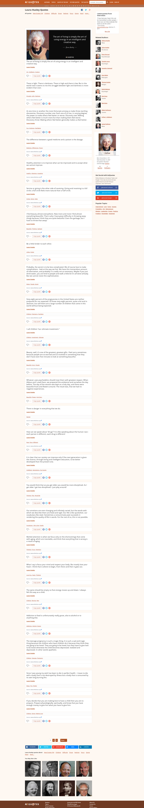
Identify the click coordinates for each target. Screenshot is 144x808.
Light (33, 96)
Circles (28, 199)
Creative (37, 72)
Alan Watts (105, 75)
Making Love (39, 713)
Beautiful (28, 229)
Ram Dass (104, 96)
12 (30, 236)
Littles (28, 252)
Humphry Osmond (107, 68)
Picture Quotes (74, 2)
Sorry (33, 365)
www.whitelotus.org (102, 27)
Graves (39, 626)
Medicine (28, 148)
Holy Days (39, 397)
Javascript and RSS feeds (74, 802)
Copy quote (36, 76)
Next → (63, 740)
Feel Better (38, 128)
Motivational (109, 209)
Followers (107, 168)
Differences (35, 148)
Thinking (34, 229)
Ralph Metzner (106, 89)
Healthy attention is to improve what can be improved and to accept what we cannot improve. (56, 164)
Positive (115, 211)
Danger (28, 417)
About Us (92, 802)
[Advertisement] (58, 21)
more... (87, 13)
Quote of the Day (62, 2)
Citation (107, 163)
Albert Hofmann (106, 110)
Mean (28, 686)
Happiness (112, 213)
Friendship (99, 209)
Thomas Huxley (106, 82)
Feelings (65, 13)
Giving (77, 13)
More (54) (107, 31)
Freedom (98, 213)
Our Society (43, 470)
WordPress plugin (72, 804)
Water (28, 284)
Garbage (39, 229)
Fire (31, 686)
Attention (34, 173)
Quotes (100, 168)
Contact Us (92, 804)
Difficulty (54, 13)
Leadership (104, 211)
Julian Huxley (105, 47)
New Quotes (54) (38, 13)
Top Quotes (84, 2)
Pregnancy (35, 314)
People (32, 284)
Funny (109, 207)
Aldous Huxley (106, 40)
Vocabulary (29, 525)
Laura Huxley (30, 67)
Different (35, 442)
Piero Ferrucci (106, 54)
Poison (41, 148)
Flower (34, 397)
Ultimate (41, 337)
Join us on (107, 187)
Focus (71, 13)
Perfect (35, 686)
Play (33, 495)
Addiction (29, 626)
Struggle (28, 96)
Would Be (37, 495)
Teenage (34, 658)
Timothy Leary (106, 61)
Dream (110, 211)
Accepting (40, 173)
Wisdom (98, 211)
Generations (36, 470)
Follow (107, 153)
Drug (31, 442)
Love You (29, 575)
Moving (34, 600)
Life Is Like (36, 525)
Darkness (37, 96)
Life (104, 209)
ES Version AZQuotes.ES (73, 806)
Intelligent (31, 72)
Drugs (60, 13)
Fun (27, 128)
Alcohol (34, 626)
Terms (91, 806)
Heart (81, 13)
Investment (35, 337)
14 (30, 132)
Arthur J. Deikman (107, 117)
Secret (36, 284)
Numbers (40, 314)
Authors (47, 2)
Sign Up (116, 2)
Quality (42, 525)
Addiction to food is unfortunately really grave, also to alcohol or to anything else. (53, 616)
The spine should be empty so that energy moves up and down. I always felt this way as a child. (56, 591)
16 (30, 76)
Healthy (28, 173)
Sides (36, 199)
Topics (54, 2)
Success (114, 207)
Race (27, 442)
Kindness (31, 128)
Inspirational (99, 207)
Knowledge (105, 213)
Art (27, 72)
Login (111, 2)
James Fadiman (106, 124)
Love (105, 207)
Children (47, 13)
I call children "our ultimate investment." (43, 329)
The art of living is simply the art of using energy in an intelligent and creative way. (54, 62)
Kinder (32, 252)
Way (38, 600)
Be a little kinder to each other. (39, 244)
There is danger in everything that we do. (43, 408)
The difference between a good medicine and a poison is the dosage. (54, 139)
